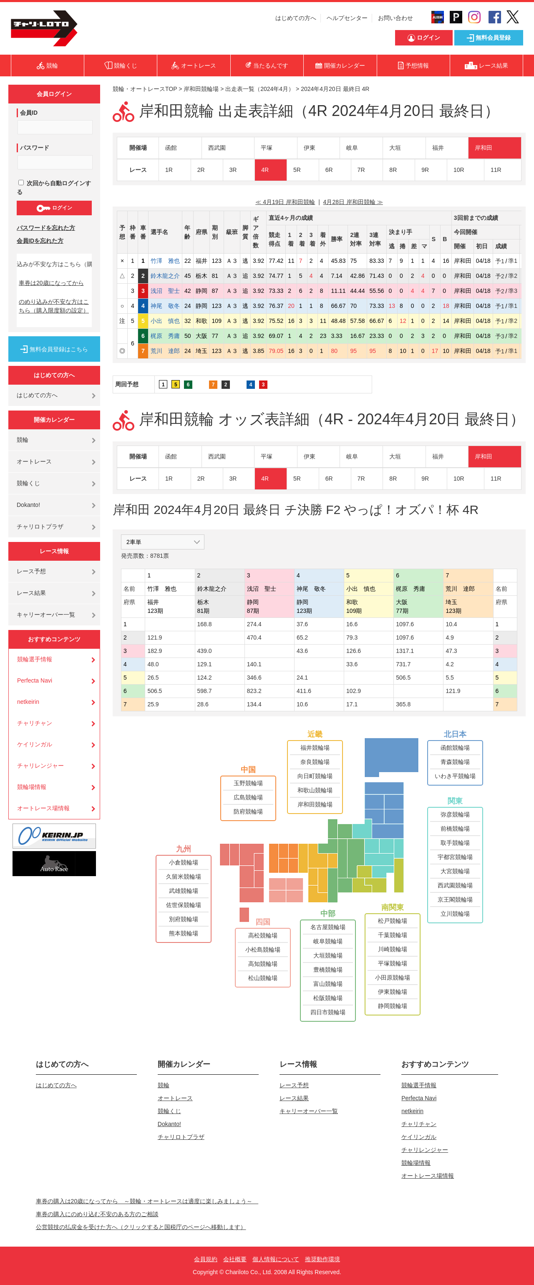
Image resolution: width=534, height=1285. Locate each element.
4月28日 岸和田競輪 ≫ (353, 202)
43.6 (302, 651)
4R (265, 169)
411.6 (304, 691)
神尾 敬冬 (165, 305)
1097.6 (405, 624)
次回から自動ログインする (54, 187)
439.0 (204, 651)
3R (233, 169)
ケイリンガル (34, 744)
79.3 (352, 637)
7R (361, 169)
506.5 (403, 677)
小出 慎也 (165, 320)
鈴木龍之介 (165, 275)
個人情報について (275, 1259)
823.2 (254, 691)
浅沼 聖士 (165, 290)
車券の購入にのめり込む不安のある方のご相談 (97, 1214)
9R (425, 169)
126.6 (353, 651)
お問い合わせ (395, 18)
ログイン (54, 208)
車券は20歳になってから (51, 283)
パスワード (34, 147)
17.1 (352, 704)
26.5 (153, 677)
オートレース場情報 (43, 808)
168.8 (204, 624)
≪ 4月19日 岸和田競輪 (285, 202)
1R (169, 169)
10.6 (302, 704)
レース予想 (31, 571)
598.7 (204, 691)
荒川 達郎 (165, 351)
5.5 (449, 677)
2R (201, 169)
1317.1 (405, 651)
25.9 (153, 704)
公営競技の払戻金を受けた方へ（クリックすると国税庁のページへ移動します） (141, 1227)
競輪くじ (28, 483)
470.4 (254, 637)
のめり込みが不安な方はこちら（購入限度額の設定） (54, 306)
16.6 (352, 624)
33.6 (352, 664)
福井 (438, 147)
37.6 (302, 624)
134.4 (254, 704)
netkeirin (28, 701)
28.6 (203, 704)
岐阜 (352, 147)
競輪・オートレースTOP (145, 89)
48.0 (153, 664)
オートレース (34, 461)
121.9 (154, 637)
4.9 (449, 637)
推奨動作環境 (322, 1259)
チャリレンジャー (40, 765)
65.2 (302, 637)
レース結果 (31, 593)
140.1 (254, 664)
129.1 (204, 664)
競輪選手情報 (34, 659)
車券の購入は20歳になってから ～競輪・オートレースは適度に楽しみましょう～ (147, 1201)
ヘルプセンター (347, 18)
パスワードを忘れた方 (46, 227)
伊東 (309, 147)
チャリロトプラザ (40, 526)
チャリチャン (34, 723)
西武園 (217, 147)
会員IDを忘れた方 (40, 240)
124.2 (204, 677)
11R (496, 169)
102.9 (353, 691)
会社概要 (235, 1259)
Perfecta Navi (34, 680)
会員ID (29, 112)
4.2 (449, 664)
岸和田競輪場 (201, 89)
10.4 (451, 624)
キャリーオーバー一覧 (46, 614)
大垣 (395, 147)
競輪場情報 (31, 787)
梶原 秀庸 (165, 336)
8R (393, 169)
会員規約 (205, 1259)
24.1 (302, 677)
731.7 (403, 664)
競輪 (22, 439)
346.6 (254, 677)
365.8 (403, 704)
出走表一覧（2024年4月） (259, 89)
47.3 (451, 651)
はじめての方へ (295, 18)
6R (329, 169)
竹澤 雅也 (165, 260)
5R (297, 169)
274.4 (254, 624)
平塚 (266, 147)
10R (458, 169)
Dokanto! (28, 504)
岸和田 (483, 147)
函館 (171, 147)
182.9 (154, 651)
